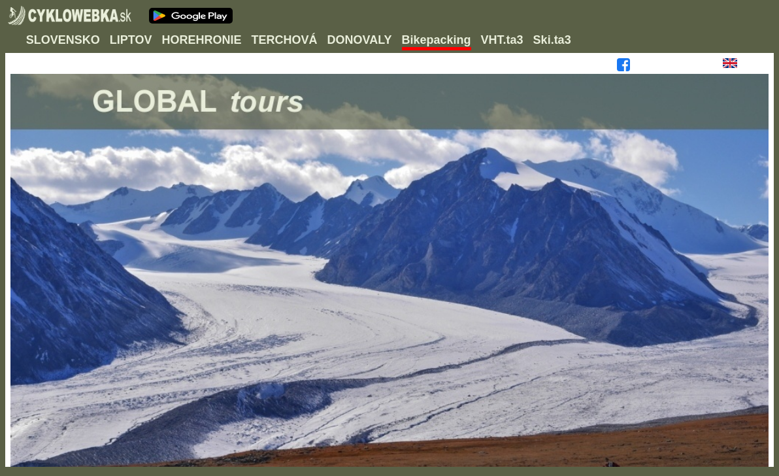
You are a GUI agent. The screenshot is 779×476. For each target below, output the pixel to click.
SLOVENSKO (63, 39)
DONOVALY (359, 39)
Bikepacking (436, 39)
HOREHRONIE (201, 39)
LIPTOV (131, 39)
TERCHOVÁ (284, 39)
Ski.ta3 (552, 39)
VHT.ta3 (502, 39)
